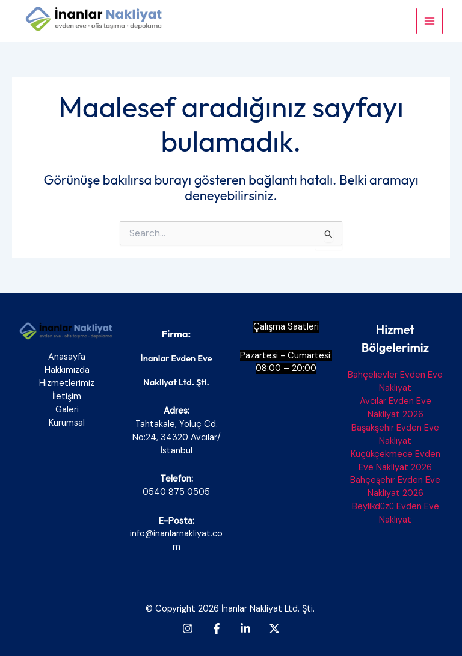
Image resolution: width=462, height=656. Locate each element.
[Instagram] (187, 628)
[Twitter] (274, 628)
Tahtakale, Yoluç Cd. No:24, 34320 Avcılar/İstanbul (176, 437)
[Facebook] (216, 628)
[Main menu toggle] (429, 21)
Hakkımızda (67, 370)
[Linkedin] (245, 628)
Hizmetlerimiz (66, 383)
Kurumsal (67, 423)
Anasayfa (66, 357)
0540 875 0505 (176, 492)
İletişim (66, 396)
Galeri (67, 409)
